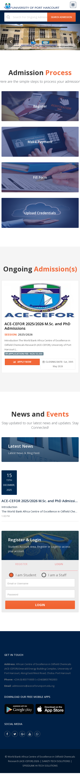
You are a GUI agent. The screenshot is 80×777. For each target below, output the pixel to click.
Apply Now (22, 361)
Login (59, 564)
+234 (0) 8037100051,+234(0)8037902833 (35, 679)
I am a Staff (57, 575)
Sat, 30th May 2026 (58, 364)
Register (21, 564)
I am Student (26, 575)
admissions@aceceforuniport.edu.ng (33, 686)
